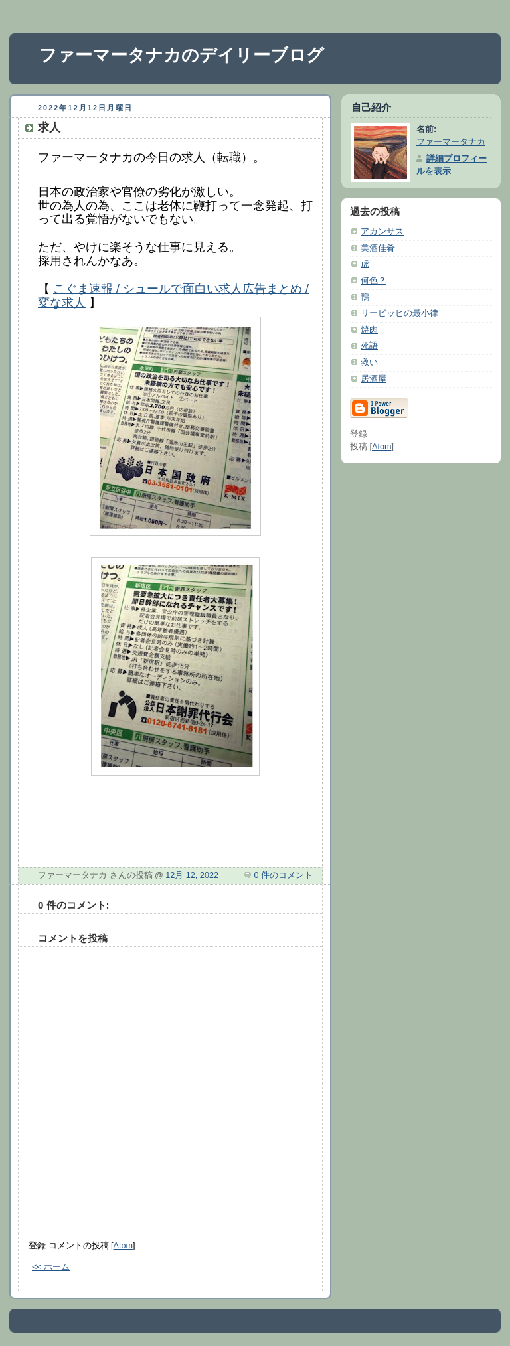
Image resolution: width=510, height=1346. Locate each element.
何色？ (373, 280)
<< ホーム (51, 1267)
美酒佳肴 (378, 248)
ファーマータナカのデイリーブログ (181, 55)
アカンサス (382, 231)
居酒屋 (373, 379)
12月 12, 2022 (191, 875)
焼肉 (369, 330)
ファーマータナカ (450, 142)
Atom (123, 1245)
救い (369, 362)
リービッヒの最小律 (399, 313)
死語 (369, 345)
